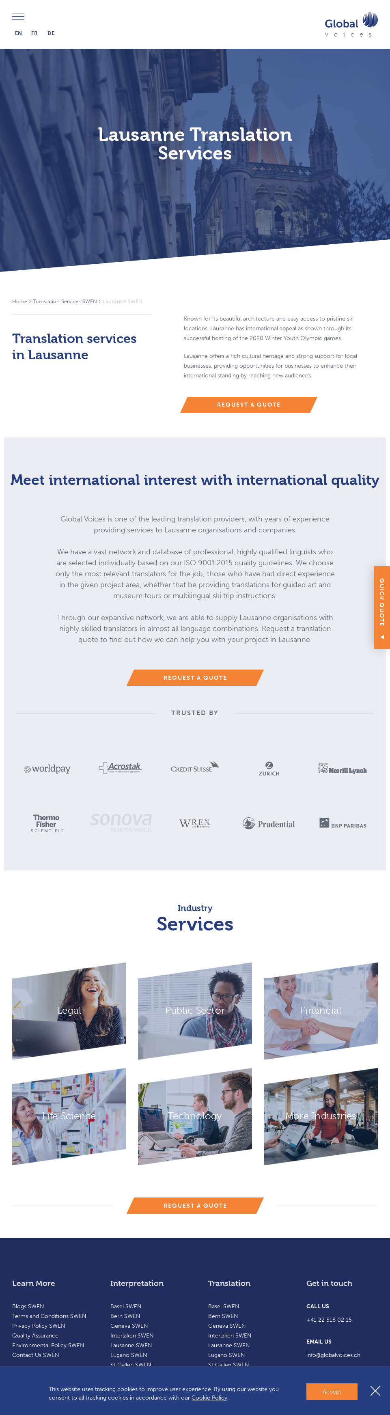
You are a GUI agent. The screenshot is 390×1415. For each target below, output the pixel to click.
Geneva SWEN (129, 1325)
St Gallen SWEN (130, 1364)
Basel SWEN (126, 1306)
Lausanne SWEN (131, 1345)
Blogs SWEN (28, 1306)
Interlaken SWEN (132, 1335)
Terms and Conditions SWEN (49, 1316)
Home (19, 301)
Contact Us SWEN (35, 1355)
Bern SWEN (125, 1316)
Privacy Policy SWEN (38, 1325)
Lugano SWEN (128, 1355)
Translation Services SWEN (65, 301)
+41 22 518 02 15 (329, 1319)
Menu (18, 17)
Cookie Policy (209, 1397)
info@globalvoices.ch (333, 1355)
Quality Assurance (35, 1335)
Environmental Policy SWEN (48, 1345)
